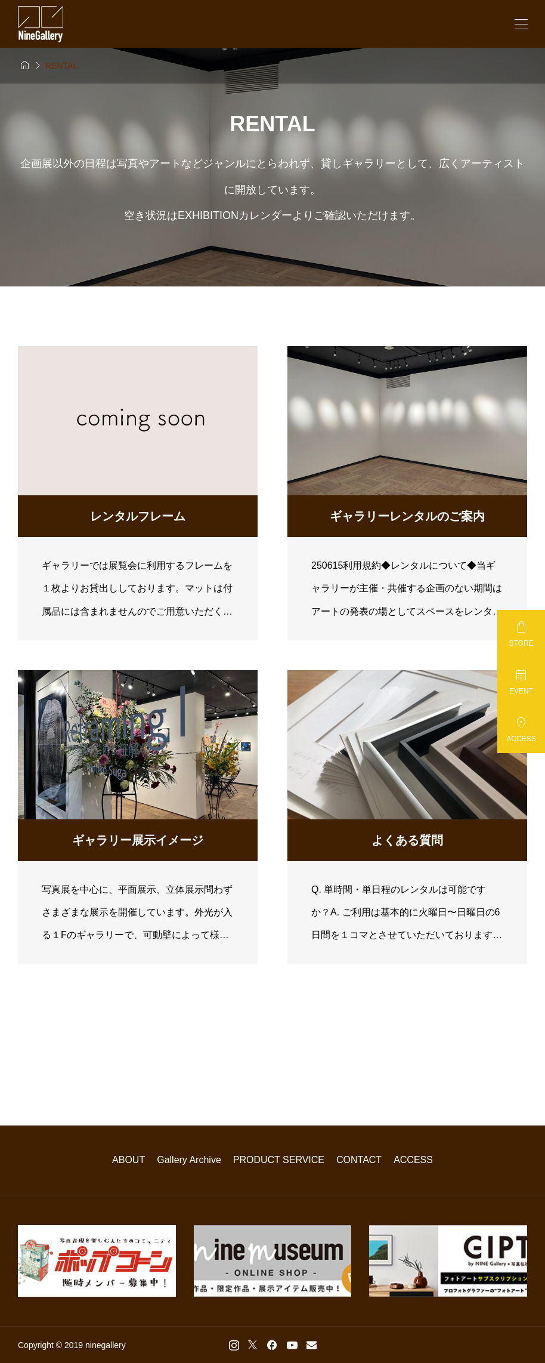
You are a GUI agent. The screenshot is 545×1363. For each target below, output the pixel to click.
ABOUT (128, 1160)
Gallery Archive (189, 1160)
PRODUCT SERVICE (278, 1160)
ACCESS (413, 1160)
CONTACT (359, 1160)
